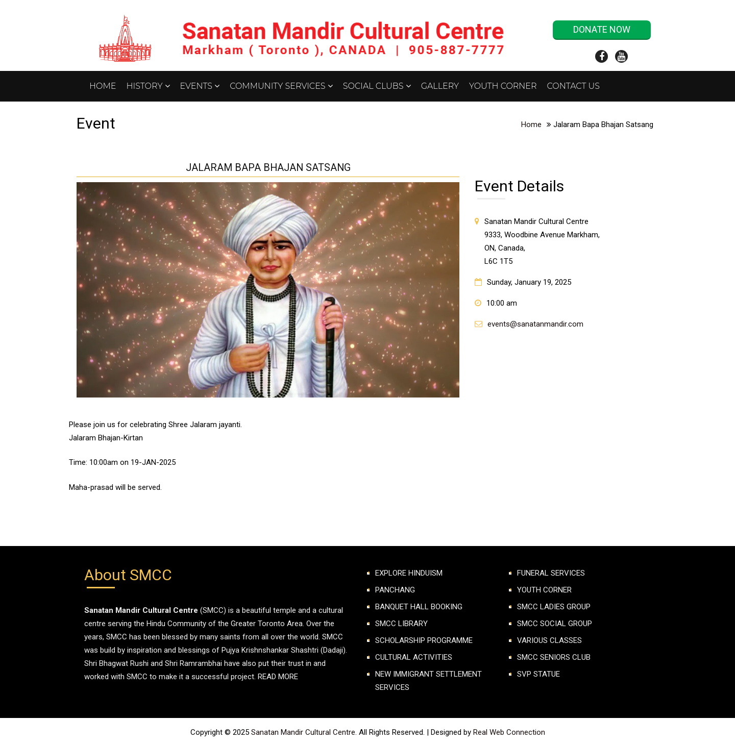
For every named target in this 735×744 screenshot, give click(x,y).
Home (102, 86)
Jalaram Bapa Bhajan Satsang (268, 167)
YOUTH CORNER (544, 589)
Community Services (281, 86)
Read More (278, 676)
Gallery (440, 86)
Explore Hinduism (409, 573)
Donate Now (601, 29)
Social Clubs (377, 86)
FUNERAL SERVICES (551, 573)
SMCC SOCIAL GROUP (554, 623)
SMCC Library (401, 623)
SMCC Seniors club (554, 657)
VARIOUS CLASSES (549, 640)
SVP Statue (538, 674)
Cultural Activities (413, 657)
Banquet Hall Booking (418, 606)
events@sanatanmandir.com (535, 324)
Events (200, 86)
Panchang (395, 589)
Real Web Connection (509, 732)
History (147, 86)
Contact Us (573, 86)
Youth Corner (502, 86)
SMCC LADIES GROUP (554, 606)
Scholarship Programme (424, 640)
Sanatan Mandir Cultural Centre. (305, 732)
